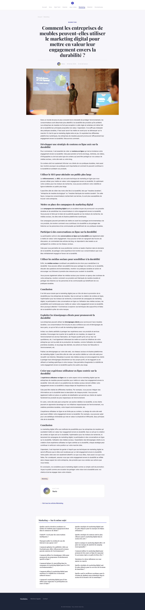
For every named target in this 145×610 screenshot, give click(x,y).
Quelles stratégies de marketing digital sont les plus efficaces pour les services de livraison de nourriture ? (90, 567)
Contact (45, 599)
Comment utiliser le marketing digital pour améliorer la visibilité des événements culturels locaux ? (54, 573)
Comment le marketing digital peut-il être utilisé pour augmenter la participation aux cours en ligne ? (54, 581)
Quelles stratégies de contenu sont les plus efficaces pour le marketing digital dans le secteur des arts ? (89, 537)
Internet (65, 7)
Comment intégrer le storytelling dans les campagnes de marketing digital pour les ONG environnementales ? (55, 565)
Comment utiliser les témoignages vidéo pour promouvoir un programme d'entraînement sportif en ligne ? (54, 557)
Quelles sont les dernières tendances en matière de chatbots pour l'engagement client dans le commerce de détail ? (54, 529)
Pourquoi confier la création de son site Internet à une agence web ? (52, 542)
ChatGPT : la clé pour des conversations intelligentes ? (52, 536)
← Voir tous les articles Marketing (52, 503)
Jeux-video (73, 7)
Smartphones (99, 7)
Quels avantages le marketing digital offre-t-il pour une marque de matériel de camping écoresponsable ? (90, 545)
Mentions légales (36, 599)
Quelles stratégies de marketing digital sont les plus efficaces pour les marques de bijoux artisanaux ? (89, 529)
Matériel (89, 7)
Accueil (44, 7)
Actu (50, 7)
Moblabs (24, 599)
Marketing (82, 7)
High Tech (57, 7)
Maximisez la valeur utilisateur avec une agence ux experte (88, 560)
